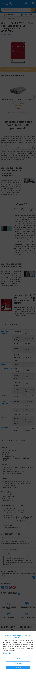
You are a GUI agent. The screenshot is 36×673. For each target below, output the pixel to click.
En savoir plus (7, 653)
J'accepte (18, 667)
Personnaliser (18, 663)
